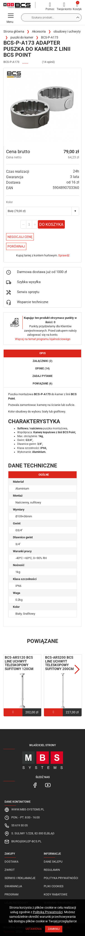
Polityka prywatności (61, 878)
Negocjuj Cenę (19, 237)
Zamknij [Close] (54, 929)
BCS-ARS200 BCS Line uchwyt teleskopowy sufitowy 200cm (59, 663)
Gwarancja (13, 886)
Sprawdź (63, 255)
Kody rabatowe (55, 894)
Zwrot (10, 870)
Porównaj (16, 246)
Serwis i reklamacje (20, 878)
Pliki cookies (53, 886)
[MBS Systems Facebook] (35, 784)
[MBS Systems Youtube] (48, 784)
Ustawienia (34, 929)
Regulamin (52, 870)
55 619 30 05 (19, 825)
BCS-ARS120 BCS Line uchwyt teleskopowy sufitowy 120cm (19, 663)
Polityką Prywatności (48, 912)
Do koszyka (51, 224)
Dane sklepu (53, 861)
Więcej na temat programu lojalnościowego (42, 339)
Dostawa (11, 861)
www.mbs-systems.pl (27, 809)
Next (77, 669)
